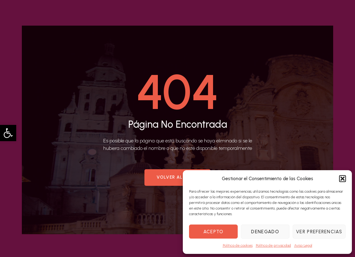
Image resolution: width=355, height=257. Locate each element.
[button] (8, 133)
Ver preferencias (319, 232)
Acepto (213, 232)
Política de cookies (238, 245)
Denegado (265, 232)
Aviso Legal (303, 245)
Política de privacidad (273, 245)
